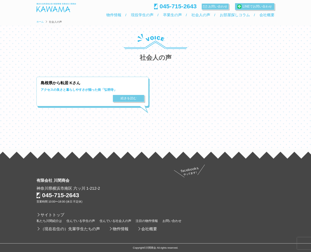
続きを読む (128, 98)
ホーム (40, 22)
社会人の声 (200, 15)
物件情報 (113, 15)
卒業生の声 (172, 15)
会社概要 (267, 15)
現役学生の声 (142, 15)
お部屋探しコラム (235, 15)
